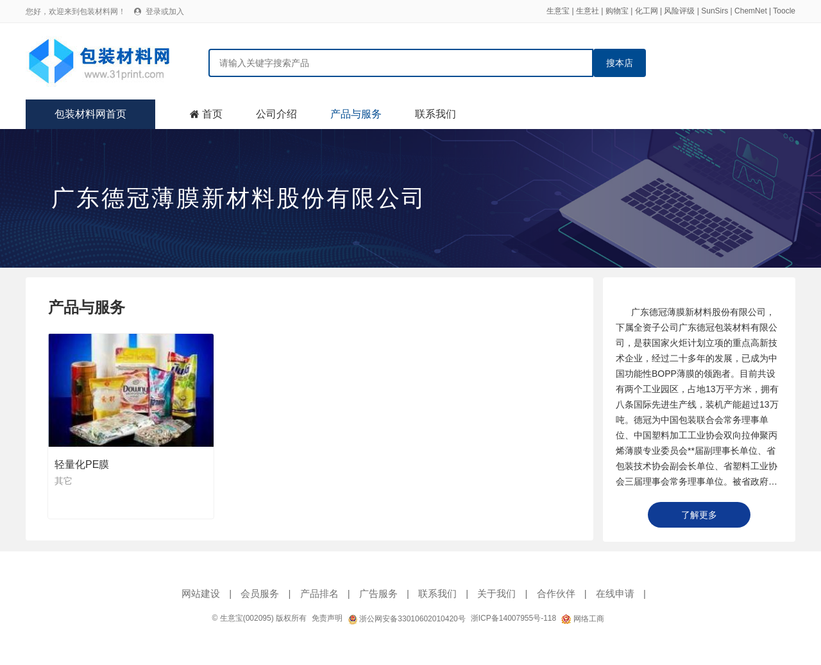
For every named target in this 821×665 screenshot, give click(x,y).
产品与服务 (356, 113)
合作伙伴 (556, 593)
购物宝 (617, 10)
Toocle (784, 10)
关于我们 (496, 593)
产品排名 (319, 593)
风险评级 (679, 10)
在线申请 (615, 593)
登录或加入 (165, 11)
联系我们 (435, 113)
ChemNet (750, 10)
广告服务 (378, 593)
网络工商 (582, 618)
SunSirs (714, 10)
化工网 (646, 10)
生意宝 (558, 10)
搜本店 (619, 63)
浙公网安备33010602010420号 (407, 618)
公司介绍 (276, 113)
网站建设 (201, 593)
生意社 (587, 10)
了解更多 (699, 515)
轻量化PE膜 (82, 464)
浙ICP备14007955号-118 (513, 618)
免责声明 (327, 618)
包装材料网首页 (90, 113)
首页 (212, 113)
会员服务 (260, 593)
